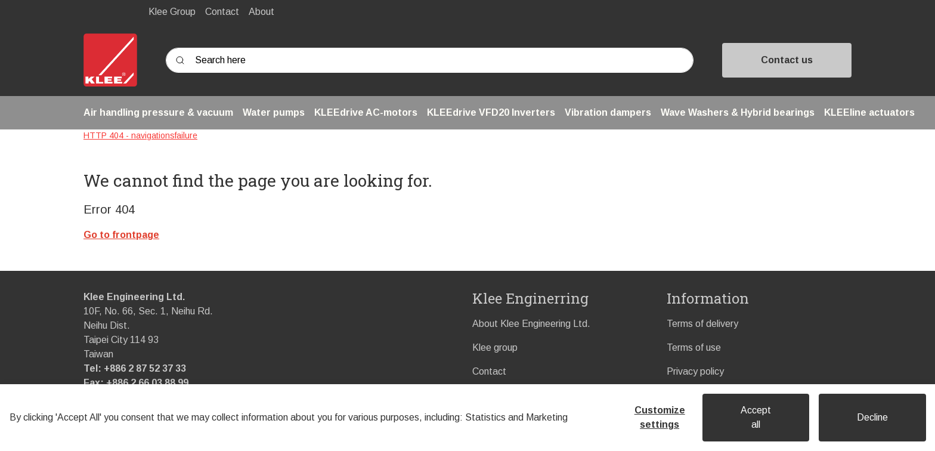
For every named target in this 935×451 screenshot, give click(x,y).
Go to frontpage (121, 235)
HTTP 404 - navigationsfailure (140, 135)
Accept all (756, 417)
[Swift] (110, 60)
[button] (158, 113)
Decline (872, 417)
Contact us (787, 60)
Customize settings (659, 417)
